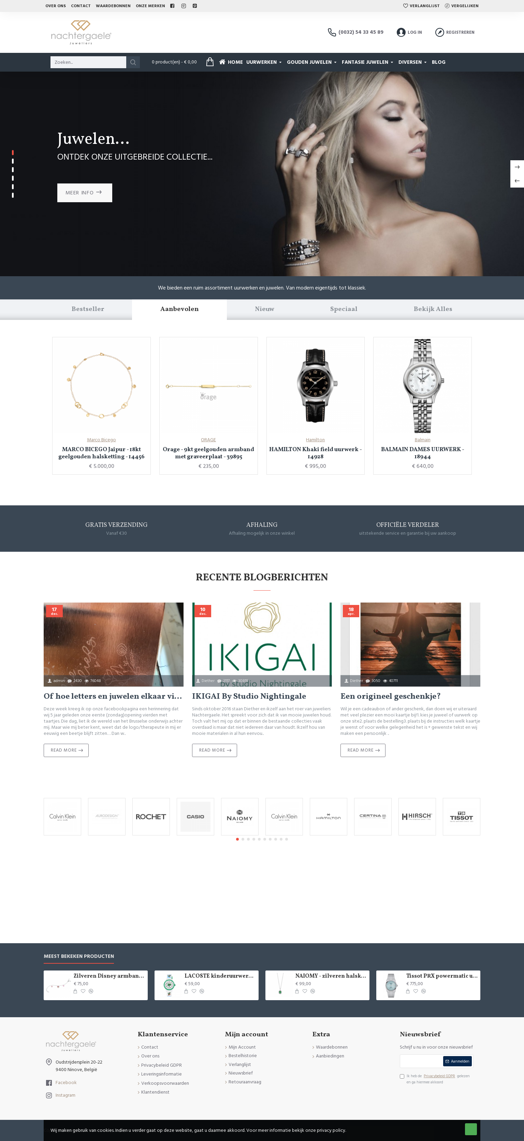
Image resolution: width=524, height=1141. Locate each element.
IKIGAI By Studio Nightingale (249, 697)
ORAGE (208, 439)
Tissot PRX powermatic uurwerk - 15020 (442, 976)
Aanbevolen (179, 309)
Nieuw (264, 309)
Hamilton (315, 439)
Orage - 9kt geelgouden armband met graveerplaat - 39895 (208, 453)
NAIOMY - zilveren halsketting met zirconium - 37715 (331, 976)
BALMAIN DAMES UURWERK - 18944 (422, 453)
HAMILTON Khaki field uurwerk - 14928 (315, 453)
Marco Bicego (101, 439)
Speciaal (344, 309)
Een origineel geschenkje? (390, 697)
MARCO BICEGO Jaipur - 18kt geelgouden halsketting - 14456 (101, 453)
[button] (237, 839)
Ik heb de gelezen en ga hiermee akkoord (435, 1079)
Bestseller (88, 309)
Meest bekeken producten (79, 956)
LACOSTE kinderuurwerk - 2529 (220, 976)
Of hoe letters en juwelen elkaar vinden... (114, 697)
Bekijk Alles (433, 309)
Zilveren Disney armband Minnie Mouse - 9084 (109, 976)
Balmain (423, 439)
